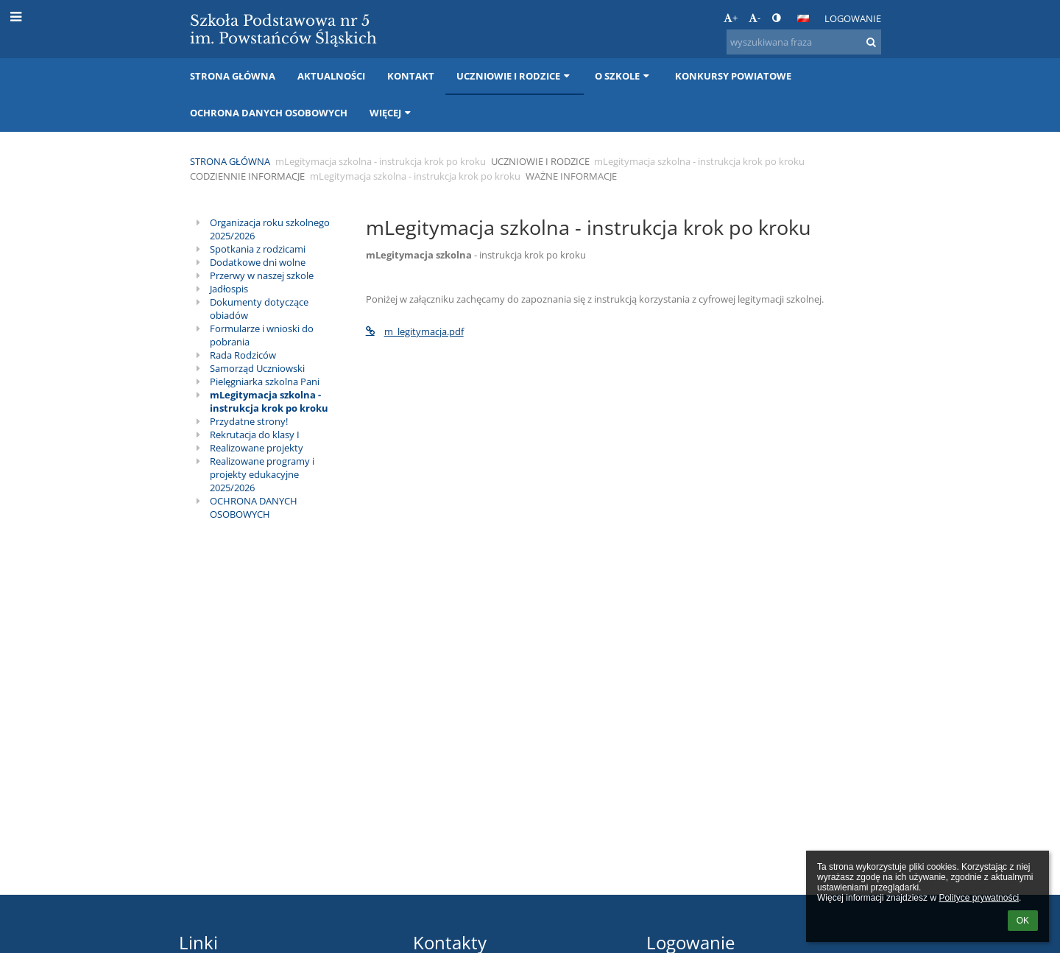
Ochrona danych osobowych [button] (268, 112)
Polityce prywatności (979, 898)
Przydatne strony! (249, 421)
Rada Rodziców (243, 355)
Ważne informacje (571, 176)
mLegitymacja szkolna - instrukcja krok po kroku (269, 401)
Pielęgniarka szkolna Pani (264, 381)
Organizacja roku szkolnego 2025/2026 (270, 229)
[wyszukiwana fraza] (804, 41)
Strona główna (230, 161)
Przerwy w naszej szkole (262, 275)
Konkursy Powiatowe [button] (733, 75)
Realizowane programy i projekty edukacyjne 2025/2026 (262, 474)
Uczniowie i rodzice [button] (514, 75)
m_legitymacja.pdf (415, 331)
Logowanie (852, 18)
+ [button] (731, 17)
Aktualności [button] (331, 75)
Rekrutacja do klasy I (255, 434)
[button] (803, 18)
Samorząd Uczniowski (257, 368)
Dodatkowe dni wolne (257, 262)
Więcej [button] (392, 112)
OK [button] (1023, 920)
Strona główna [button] (232, 75)
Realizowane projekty (256, 447)
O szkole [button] (623, 75)
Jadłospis (229, 288)
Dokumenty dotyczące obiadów (259, 308)
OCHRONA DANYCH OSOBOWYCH (253, 507)
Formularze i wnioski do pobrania (262, 335)
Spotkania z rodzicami (257, 249)
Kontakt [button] (410, 75)
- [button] (754, 17)
